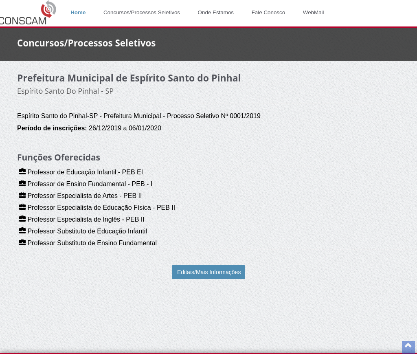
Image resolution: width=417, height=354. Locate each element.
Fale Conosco (268, 12)
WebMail (313, 12)
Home (78, 12)
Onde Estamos (216, 12)
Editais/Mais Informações (209, 272)
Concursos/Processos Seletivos (141, 12)
